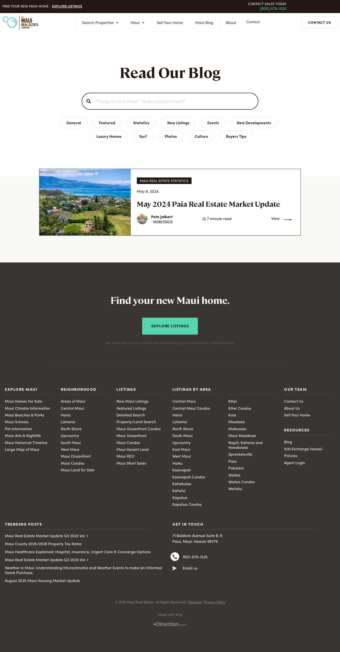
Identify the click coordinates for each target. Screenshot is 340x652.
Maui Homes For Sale (23, 401)
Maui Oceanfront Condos (138, 429)
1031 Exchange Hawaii (303, 449)
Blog (288, 442)
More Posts (163, 221)
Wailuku (235, 489)
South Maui (71, 443)
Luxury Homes (108, 136)
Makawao (237, 429)
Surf (143, 136)
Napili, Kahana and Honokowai (245, 445)
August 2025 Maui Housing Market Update (42, 582)
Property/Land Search (136, 422)
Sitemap (194, 603)
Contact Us (293, 401)
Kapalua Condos (187, 505)
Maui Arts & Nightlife (23, 436)
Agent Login (294, 463)
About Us (292, 408)
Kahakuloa (181, 484)
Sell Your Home (168, 23)
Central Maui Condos (191, 408)
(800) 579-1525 (273, 9)
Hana (65, 415)
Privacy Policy (214, 603)
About (229, 23)
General (73, 122)
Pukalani (236, 468)
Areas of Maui (73, 401)
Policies (290, 456)
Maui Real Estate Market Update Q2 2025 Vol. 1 (46, 537)
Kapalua (179, 498)
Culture (201, 136)
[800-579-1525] (174, 558)
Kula (232, 415)
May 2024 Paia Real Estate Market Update (208, 203)
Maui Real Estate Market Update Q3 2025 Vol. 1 (46, 561)
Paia (232, 462)
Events (213, 122)
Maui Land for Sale (77, 470)
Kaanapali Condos (188, 477)
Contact (254, 22)
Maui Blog (203, 23)
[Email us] (174, 570)
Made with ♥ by (170, 615)
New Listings (178, 122)
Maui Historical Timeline (26, 443)
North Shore (71, 429)
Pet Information (18, 429)
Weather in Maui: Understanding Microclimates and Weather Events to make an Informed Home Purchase (83, 571)
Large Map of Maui (22, 450)
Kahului (178, 491)
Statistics (141, 122)
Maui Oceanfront (76, 457)
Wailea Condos (241, 482)
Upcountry (70, 436)
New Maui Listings (132, 401)
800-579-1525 (195, 558)
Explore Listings (67, 6)
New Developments (254, 122)
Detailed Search (130, 415)
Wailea (234, 475)
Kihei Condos (239, 408)
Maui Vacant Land (132, 450)
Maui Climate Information (27, 408)
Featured (107, 122)
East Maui (181, 450)
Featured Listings (131, 408)
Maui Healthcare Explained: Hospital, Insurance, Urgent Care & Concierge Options (77, 553)
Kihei (232, 401)
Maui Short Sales (131, 464)
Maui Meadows (242, 436)
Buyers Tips (236, 136)
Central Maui (72, 408)
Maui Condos (72, 464)
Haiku (177, 464)
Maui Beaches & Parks (25, 415)
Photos (171, 136)
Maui (136, 23)
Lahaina (68, 422)
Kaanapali (181, 470)
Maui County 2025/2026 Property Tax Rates (43, 545)
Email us (190, 570)
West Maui (70, 450)
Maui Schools (16, 422)
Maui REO (125, 457)
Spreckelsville (240, 455)
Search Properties (99, 23)
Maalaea (236, 422)
